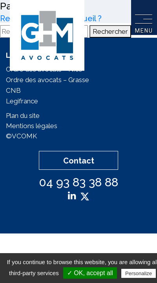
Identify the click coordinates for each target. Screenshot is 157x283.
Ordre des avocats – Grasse (47, 80)
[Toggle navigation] (143, 18)
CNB (13, 90)
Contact (78, 160)
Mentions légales (31, 126)
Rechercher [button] (110, 31)
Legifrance (22, 101)
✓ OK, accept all (90, 273)
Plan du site (23, 115)
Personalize (138, 273)
